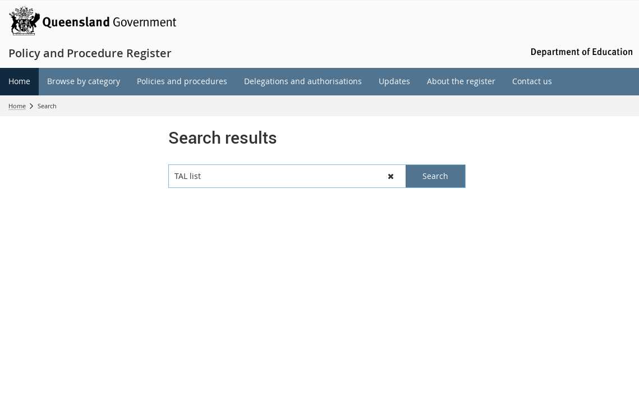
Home (17, 106)
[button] (391, 176)
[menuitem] (19, 81)
